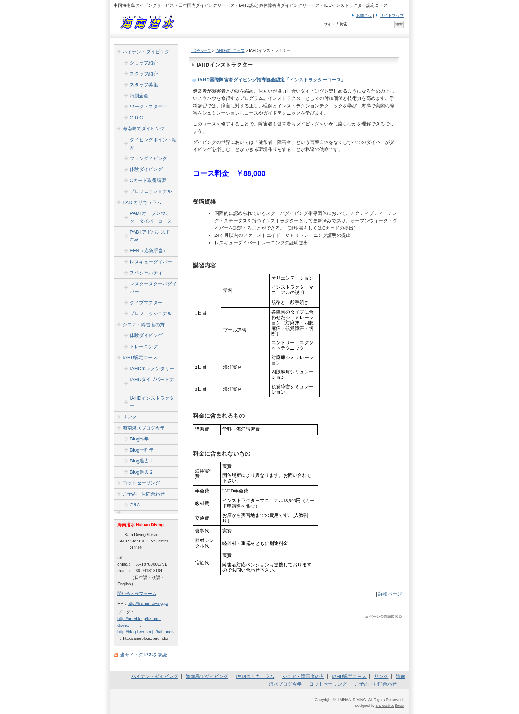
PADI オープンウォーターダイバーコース (152, 217)
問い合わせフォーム (136, 593)
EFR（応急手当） (149, 250)
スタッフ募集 (144, 84)
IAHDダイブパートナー (152, 383)
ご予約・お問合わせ (144, 494)
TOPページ (201, 50)
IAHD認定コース (230, 50)
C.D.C (136, 117)
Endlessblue (385, 706)
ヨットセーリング (141, 482)
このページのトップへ (383, 616)
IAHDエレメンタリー (152, 368)
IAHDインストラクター (152, 402)
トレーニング (144, 346)
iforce (399, 706)
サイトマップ (392, 15)
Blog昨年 (139, 439)
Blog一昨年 (142, 450)
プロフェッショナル (151, 191)
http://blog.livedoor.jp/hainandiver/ (148, 632)
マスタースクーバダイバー (153, 287)
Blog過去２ (142, 472)
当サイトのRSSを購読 (143, 654)
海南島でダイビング (144, 128)
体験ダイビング (146, 169)
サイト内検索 (335, 24)
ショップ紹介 (144, 62)
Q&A (135, 504)
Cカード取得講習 (148, 180)
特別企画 (139, 95)
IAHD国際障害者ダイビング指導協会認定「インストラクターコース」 (272, 80)
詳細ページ (390, 594)
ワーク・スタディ (148, 106)
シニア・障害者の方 (144, 324)
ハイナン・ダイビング (146, 51)
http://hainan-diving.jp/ (148, 603)
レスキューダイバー (151, 262)
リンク (130, 417)
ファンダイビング (148, 158)
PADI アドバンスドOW (150, 236)
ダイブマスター (146, 302)
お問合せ (364, 15)
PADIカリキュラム (142, 202)
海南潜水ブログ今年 (144, 428)
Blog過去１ (142, 461)
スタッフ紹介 (144, 73)
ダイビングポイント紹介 (153, 143)
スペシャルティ (146, 272)
